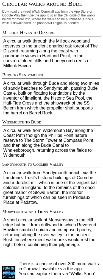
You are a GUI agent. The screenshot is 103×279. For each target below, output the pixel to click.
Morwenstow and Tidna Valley (32, 211)
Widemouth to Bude (21, 122)
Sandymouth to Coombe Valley (33, 164)
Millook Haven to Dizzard (28, 32)
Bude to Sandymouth (22, 74)
